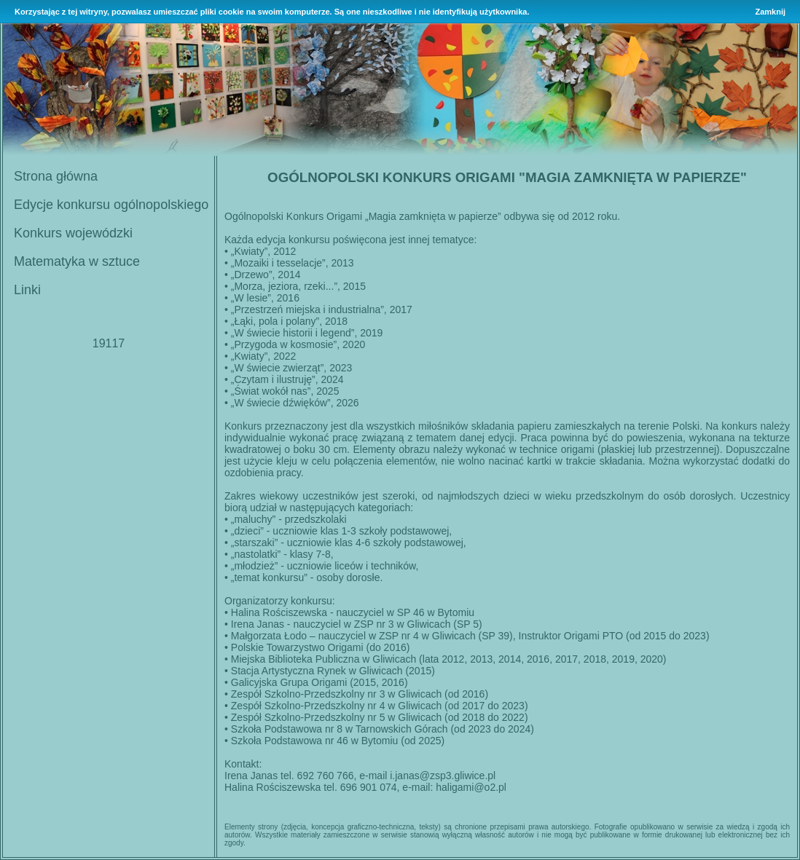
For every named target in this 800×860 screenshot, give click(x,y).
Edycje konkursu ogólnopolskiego (111, 204)
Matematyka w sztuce (77, 261)
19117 (109, 343)
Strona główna (56, 176)
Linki (27, 290)
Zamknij (770, 11)
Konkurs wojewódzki (73, 233)
